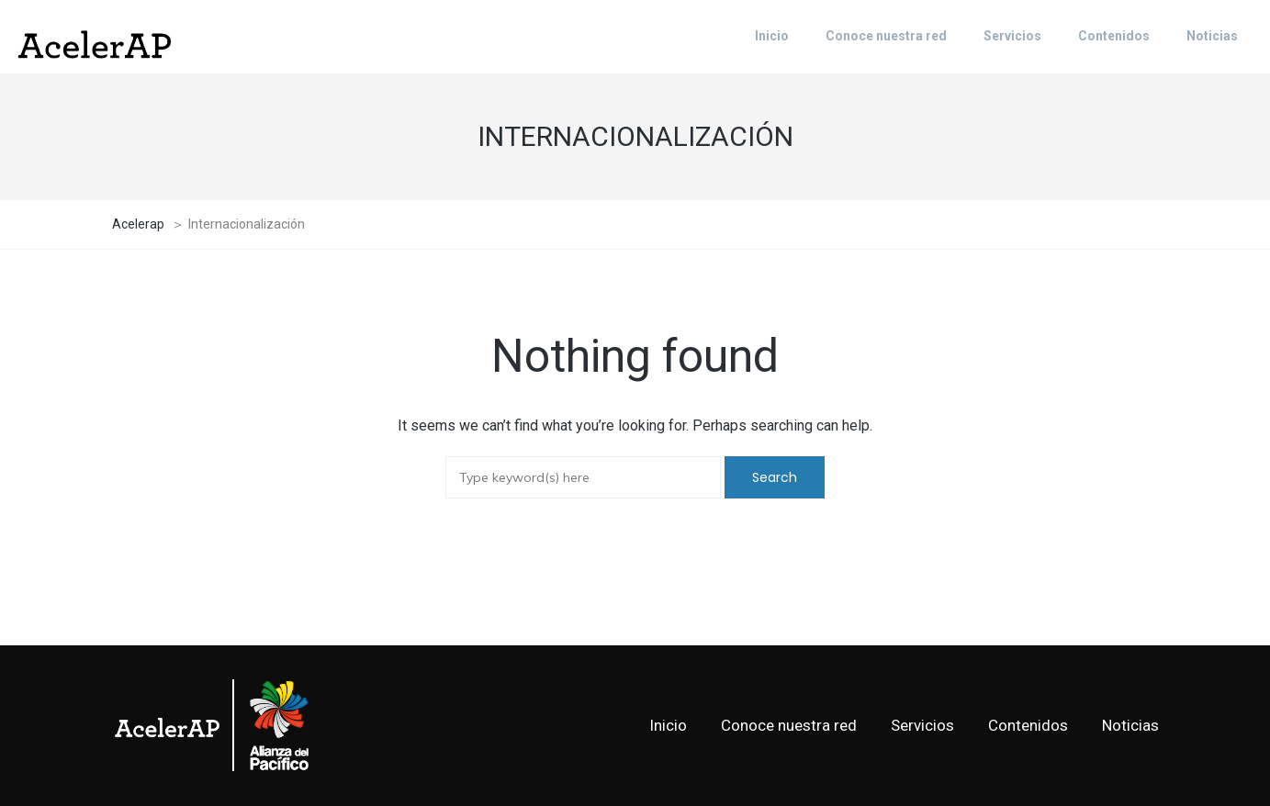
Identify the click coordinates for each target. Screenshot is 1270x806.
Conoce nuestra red (789, 725)
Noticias (1130, 725)
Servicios (922, 725)
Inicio (668, 725)
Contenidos (1028, 725)
